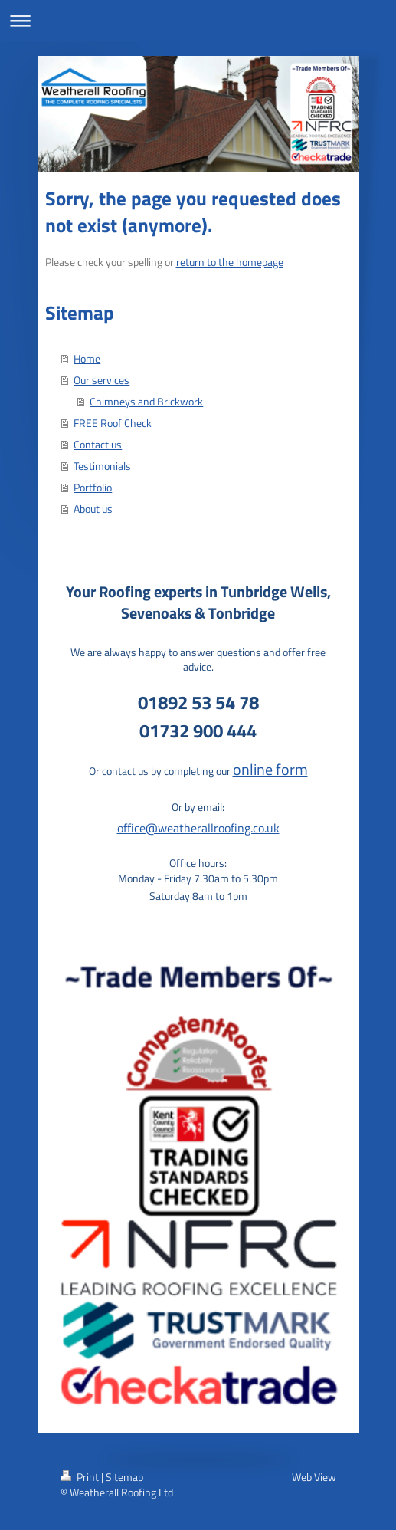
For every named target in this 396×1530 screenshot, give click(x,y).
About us (93, 509)
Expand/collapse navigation (198, 20)
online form (270, 769)
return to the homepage (229, 262)
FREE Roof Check (113, 423)
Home (87, 358)
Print (81, 1477)
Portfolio (93, 487)
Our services (101, 380)
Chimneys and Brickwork (146, 401)
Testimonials (102, 466)
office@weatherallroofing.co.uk (198, 828)
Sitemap (124, 1477)
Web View (314, 1477)
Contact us (98, 444)
